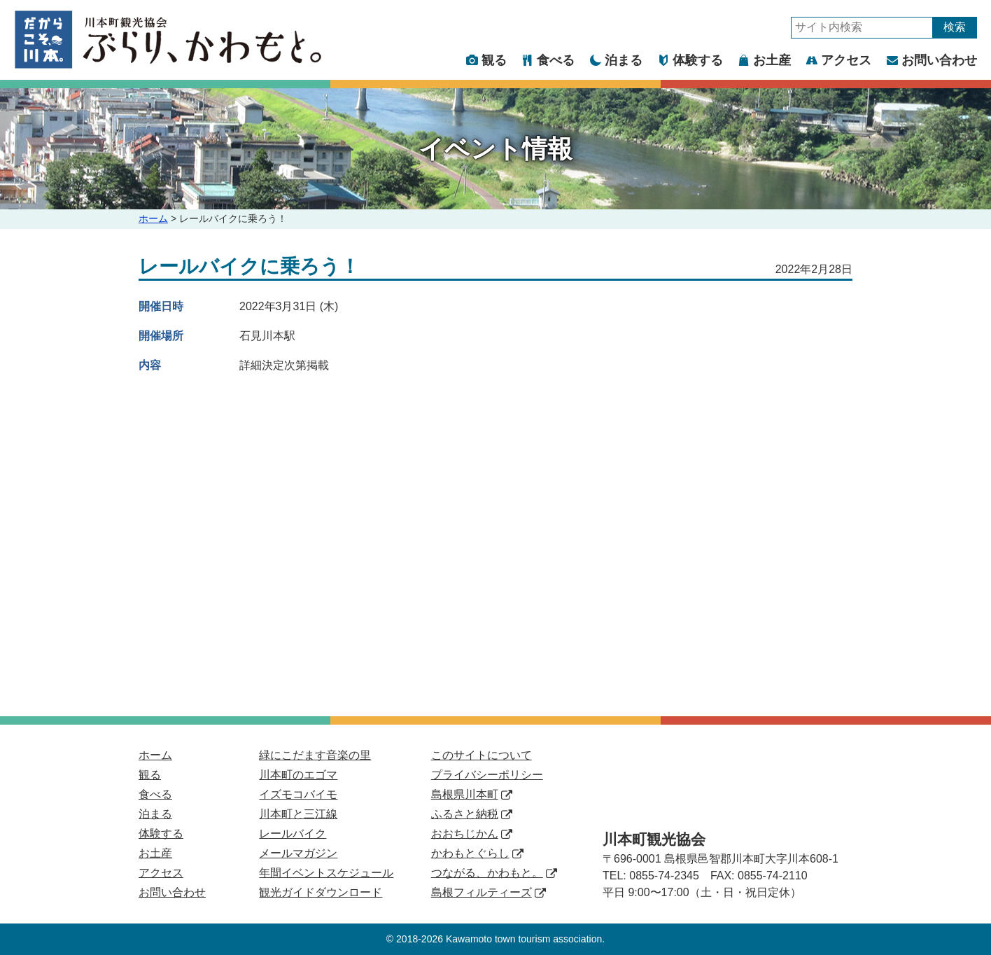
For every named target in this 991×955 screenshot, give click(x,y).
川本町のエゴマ (298, 775)
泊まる (616, 60)
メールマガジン (298, 853)
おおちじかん (471, 833)
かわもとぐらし (477, 853)
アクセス (839, 60)
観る (486, 60)
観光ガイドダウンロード (320, 892)
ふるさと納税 (471, 814)
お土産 (765, 60)
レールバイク (292, 833)
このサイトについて (481, 755)
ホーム (153, 218)
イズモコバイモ (298, 794)
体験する (690, 60)
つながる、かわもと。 (494, 873)
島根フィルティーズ (488, 892)
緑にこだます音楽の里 (315, 755)
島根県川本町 (471, 794)
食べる (548, 60)
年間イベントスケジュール (326, 873)
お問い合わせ (932, 60)
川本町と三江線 (298, 814)
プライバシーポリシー (487, 775)
